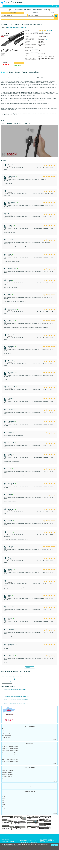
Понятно (54, 845)
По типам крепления (29, 767)
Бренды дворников (29, 791)
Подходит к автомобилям (30, 72)
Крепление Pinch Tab (7, 776)
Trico (3, 802)
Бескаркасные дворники (8, 728)
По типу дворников (29, 726)
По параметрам (35, 12)
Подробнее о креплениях (26, 823)
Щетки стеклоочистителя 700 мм (10, 761)
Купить (19, 63)
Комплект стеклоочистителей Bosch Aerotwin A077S (16, 689)
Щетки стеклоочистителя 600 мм (10, 757)
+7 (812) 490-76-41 (44, 841)
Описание (4, 72)
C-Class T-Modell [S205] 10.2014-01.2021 (11, 681)
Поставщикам (23, 835)
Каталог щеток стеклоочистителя (8, 841)
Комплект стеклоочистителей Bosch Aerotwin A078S (16, 703)
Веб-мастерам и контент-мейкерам (28, 840)
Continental (4, 809)
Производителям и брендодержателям (28, 842)
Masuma (4, 806)
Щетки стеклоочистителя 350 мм (10, 746)
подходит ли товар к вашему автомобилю (17, 27)
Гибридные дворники (7, 731)
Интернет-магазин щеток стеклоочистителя (6, 839)
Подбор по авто (12, 12)
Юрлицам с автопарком (25, 838)
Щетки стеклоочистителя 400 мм (10, 748)
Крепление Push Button (7, 774)
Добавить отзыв (29, 667)
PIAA (3, 796)
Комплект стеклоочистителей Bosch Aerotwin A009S (16, 699)
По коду (52, 12)
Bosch (3, 800)
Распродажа (29, 785)
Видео (11, 72)
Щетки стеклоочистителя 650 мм (10, 759)
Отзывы (17, 72)
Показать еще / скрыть (7, 683)
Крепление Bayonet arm (8, 778)
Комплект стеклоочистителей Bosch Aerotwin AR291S (16, 696)
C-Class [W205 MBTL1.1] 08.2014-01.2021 (12, 676)
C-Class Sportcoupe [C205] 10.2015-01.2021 (12, 679)
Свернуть (55, 739)
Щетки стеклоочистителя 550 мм (10, 754)
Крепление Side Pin (7, 772)
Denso (3, 798)
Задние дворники (6, 737)
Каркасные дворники (7, 733)
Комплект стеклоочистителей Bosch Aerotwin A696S (16, 693)
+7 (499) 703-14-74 (45, 837)
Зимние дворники (6, 735)
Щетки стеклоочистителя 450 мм (10, 750)
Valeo (3, 804)
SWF (3, 811)
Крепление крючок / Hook (8, 770)
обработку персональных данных (11, 845)
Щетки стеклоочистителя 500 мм (10, 752)
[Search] (56, 16)
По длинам (29, 743)
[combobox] (14, 15)
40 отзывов (49, 30)
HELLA (3, 794)
